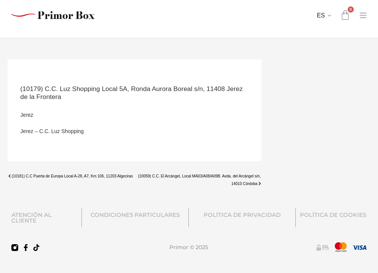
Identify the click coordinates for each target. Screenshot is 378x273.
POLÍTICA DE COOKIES (333, 214)
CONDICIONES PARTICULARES (135, 214)
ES (321, 15)
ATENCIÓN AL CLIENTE (31, 217)
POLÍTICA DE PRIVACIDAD (242, 214)
